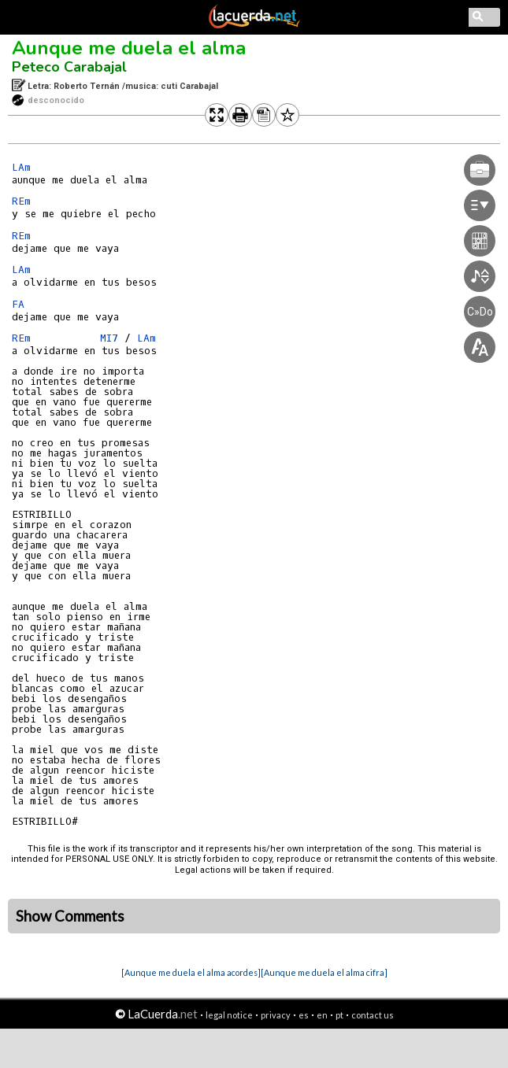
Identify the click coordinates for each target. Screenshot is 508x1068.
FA (21, 304)
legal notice (229, 1015)
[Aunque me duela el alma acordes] (191, 972)
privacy (276, 1015)
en (322, 1015)
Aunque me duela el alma (129, 48)
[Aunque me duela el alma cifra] (324, 972)
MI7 (109, 338)
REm (21, 201)
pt (339, 1015)
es (303, 1015)
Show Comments (70, 916)
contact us (372, 1015)
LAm (21, 167)
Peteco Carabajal (69, 66)
